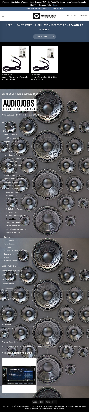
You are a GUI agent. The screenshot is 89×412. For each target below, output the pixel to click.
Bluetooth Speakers (11, 145)
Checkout (6, 315)
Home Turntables (10, 162)
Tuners (6, 257)
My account (6, 324)
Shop (4, 338)
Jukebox (7, 237)
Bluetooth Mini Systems (12, 141)
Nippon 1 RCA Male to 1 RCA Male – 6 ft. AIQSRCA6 (44, 78)
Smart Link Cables (13, 222)
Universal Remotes (13, 232)
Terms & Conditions (10, 342)
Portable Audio (8, 284)
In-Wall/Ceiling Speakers (13, 175)
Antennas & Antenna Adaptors (17, 189)
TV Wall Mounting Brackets (16, 229)
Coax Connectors (12, 192)
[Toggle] (85, 122)
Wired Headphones (10, 293)
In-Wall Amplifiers (10, 172)
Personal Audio (8, 279)
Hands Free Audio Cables (15, 199)
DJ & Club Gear (8, 126)
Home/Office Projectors (12, 165)
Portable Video (8, 288)
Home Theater (24, 25)
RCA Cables (11, 219)
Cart (3, 311)
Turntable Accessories (12, 261)
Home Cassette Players (12, 155)
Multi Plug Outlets (12, 212)
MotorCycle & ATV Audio (12, 275)
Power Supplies (10, 244)
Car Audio (6, 122)
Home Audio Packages (12, 152)
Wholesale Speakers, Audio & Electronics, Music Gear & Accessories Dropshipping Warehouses (41, 347)
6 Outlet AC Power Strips (15, 185)
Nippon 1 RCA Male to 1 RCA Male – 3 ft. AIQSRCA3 (15, 78)
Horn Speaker (9, 168)
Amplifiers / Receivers (12, 138)
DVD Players (8, 148)
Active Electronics (10, 135)
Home (9, 25)
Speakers (7, 254)
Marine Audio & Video (11, 266)
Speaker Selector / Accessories (15, 251)
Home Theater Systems (12, 158)
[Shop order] (44, 36)
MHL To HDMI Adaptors (15, 209)
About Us (5, 306)
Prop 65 (5, 333)
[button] (3, 16)
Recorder (7, 247)
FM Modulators (11, 195)
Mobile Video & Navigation (12, 270)
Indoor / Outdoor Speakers (14, 179)
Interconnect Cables (13, 206)
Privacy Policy (7, 329)
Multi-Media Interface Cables (16, 216)
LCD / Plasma (9, 240)
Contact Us (6, 320)
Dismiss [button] (55, 5)
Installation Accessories (50, 25)
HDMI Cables (11, 202)
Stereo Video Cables (13, 226)
